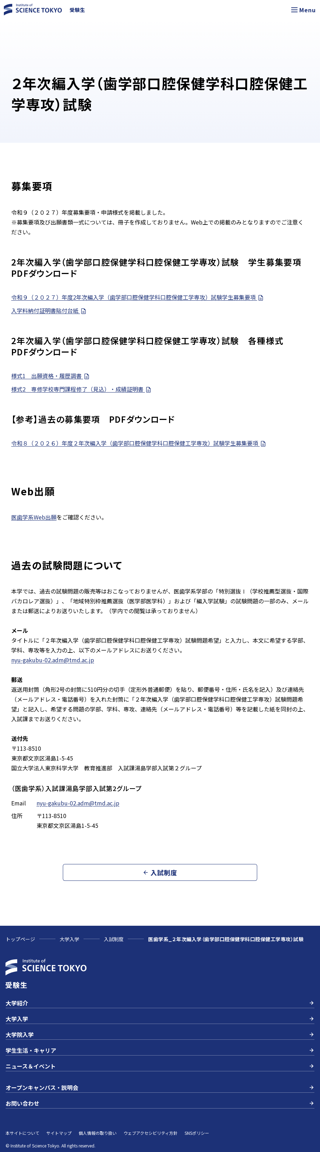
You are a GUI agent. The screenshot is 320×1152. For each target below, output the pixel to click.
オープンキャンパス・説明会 (160, 1087)
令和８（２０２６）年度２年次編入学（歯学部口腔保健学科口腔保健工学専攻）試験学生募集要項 (139, 443)
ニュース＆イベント (160, 1066)
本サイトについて (22, 1133)
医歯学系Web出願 (33, 517)
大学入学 (69, 939)
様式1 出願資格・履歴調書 (50, 375)
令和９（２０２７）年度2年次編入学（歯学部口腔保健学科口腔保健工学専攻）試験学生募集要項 (137, 297)
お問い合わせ (160, 1103)
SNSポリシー (197, 1133)
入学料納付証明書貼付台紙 (49, 310)
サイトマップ (59, 1133)
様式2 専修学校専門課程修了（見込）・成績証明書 (81, 389)
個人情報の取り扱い (97, 1133)
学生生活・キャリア (160, 1050)
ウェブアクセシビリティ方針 (151, 1133)
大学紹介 (160, 1003)
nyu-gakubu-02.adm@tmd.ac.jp (52, 660)
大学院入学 (160, 1034)
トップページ (20, 939)
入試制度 (114, 939)
